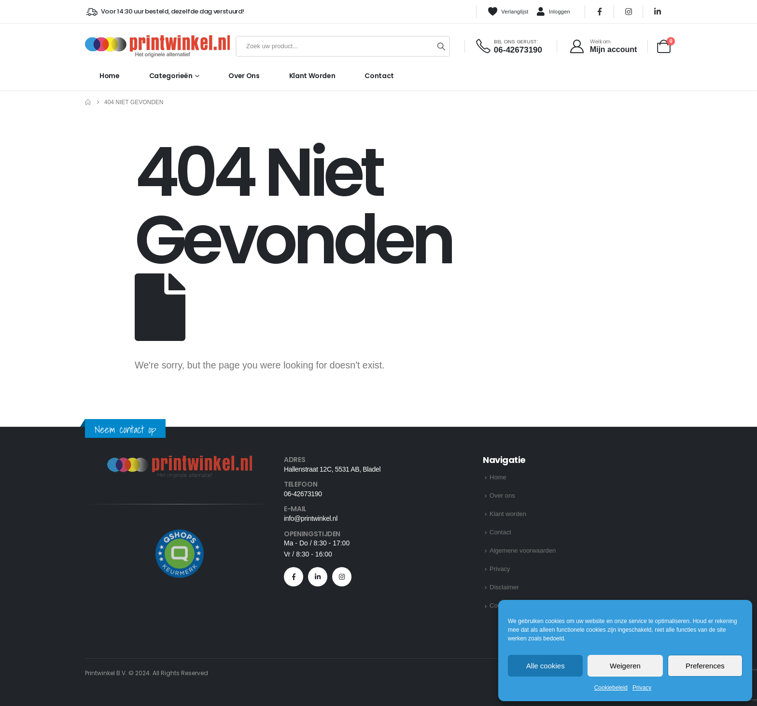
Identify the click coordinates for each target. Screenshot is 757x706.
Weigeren (625, 666)
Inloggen (553, 12)
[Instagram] (628, 11)
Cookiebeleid (611, 687)
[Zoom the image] (179, 461)
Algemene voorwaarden (523, 550)
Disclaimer (504, 587)
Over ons (243, 76)
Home (109, 76)
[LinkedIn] (657, 11)
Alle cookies (545, 666)
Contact (379, 76)
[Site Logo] (157, 46)
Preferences (705, 666)
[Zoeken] (441, 46)
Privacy (641, 687)
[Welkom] (603, 46)
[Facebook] (599, 11)
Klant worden (312, 76)
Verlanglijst (508, 11)
